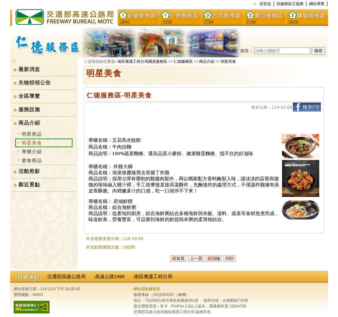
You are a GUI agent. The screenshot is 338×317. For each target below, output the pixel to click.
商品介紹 (29, 123)
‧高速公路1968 (109, 276)
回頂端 (214, 258)
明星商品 (32, 134)
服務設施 (29, 109)
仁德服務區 (183, 61)
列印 (229, 258)
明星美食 (228, 61)
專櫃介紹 (32, 151)
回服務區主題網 (290, 4)
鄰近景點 (29, 184)
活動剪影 (29, 171)
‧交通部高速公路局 (66, 276)
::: (254, 4)
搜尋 (318, 50)
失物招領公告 (34, 82)
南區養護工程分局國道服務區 (142, 61)
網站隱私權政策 (147, 289)
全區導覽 (29, 96)
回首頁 (265, 4)
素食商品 (32, 160)
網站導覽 (316, 4)
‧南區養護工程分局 (152, 276)
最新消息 (29, 69)
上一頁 (196, 258)
